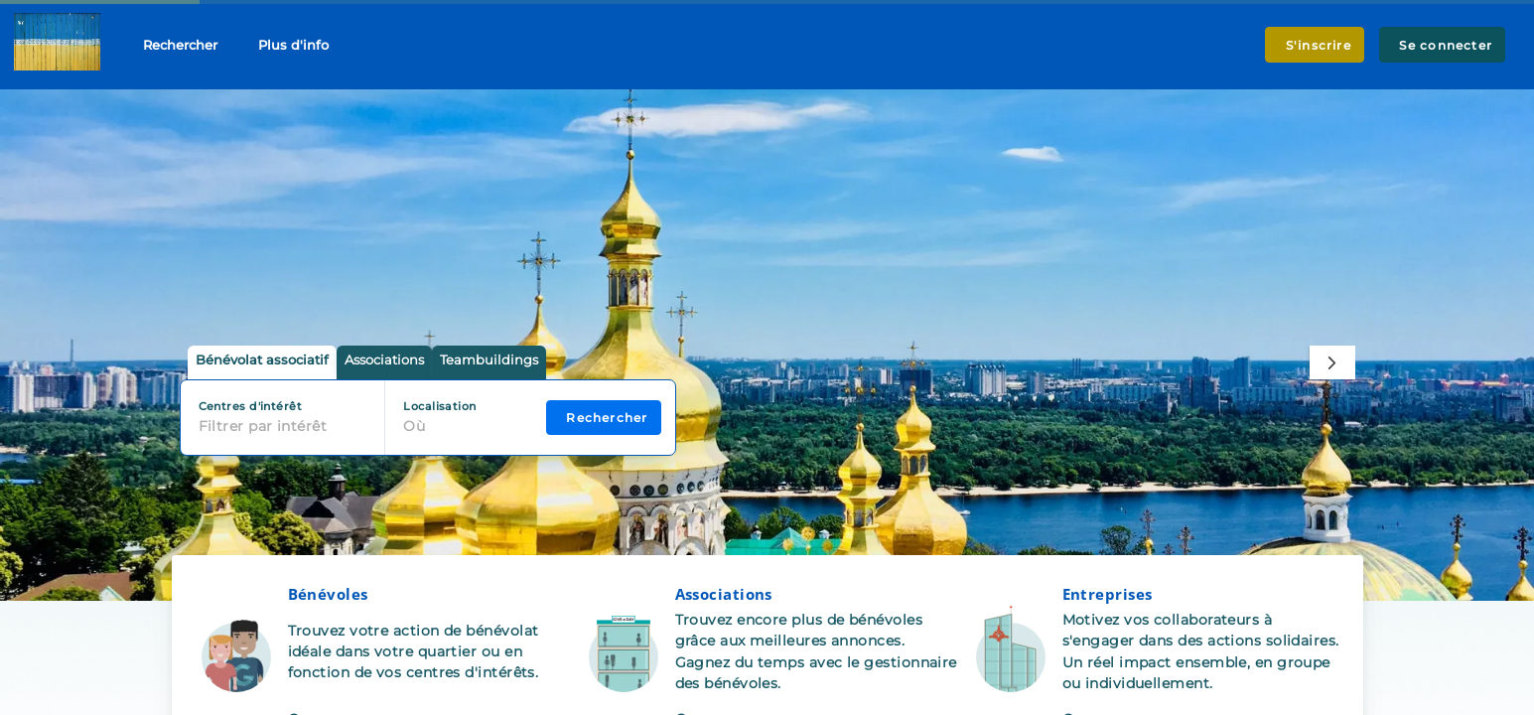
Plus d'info (293, 45)
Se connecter (1442, 45)
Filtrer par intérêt (263, 426)
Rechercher (180, 45)
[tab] (262, 363)
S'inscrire (1314, 45)
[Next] (1332, 362)
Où (414, 426)
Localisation (439, 406)
